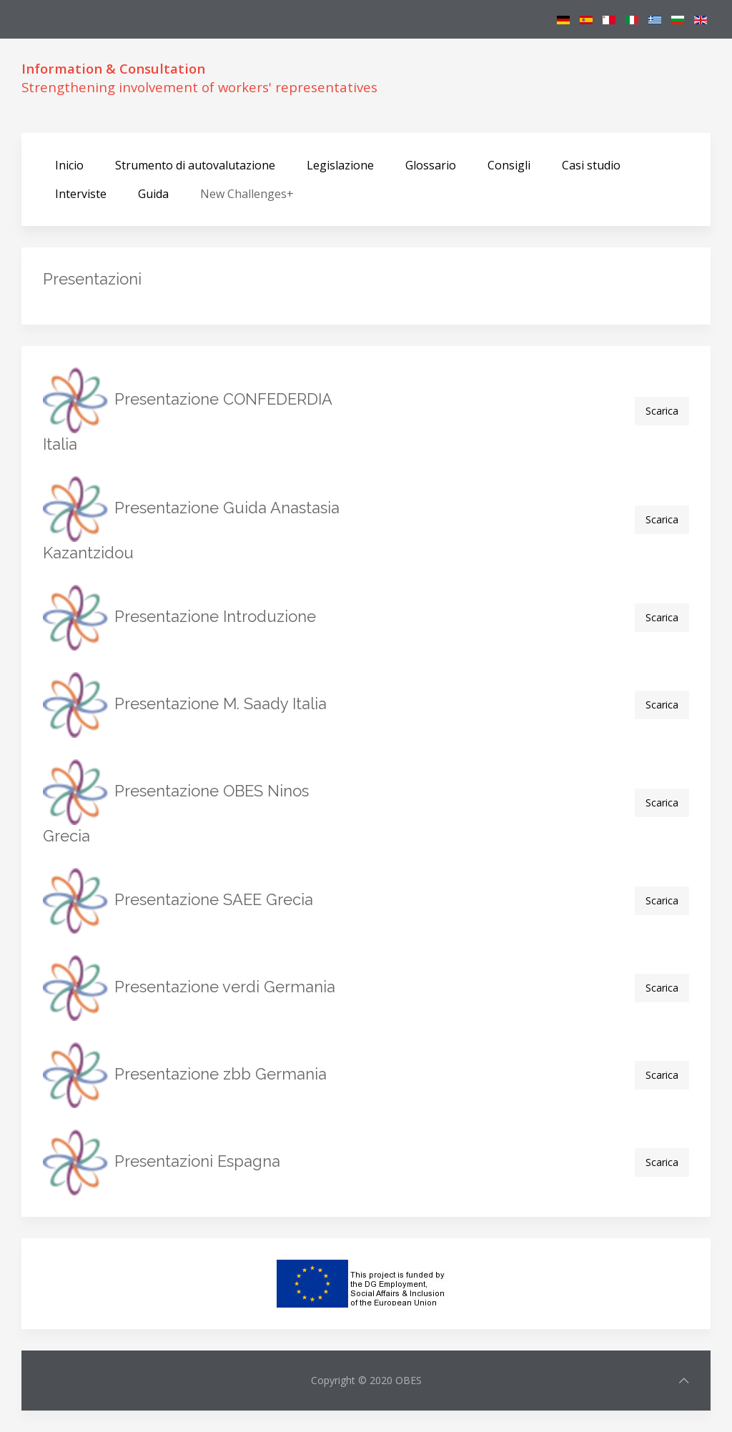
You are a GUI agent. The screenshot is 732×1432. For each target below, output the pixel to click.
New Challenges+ (247, 194)
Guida (153, 194)
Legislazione (340, 165)
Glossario (430, 165)
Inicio (69, 165)
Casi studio (591, 165)
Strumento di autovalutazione (195, 165)
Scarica (662, 411)
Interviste (81, 194)
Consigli (509, 165)
